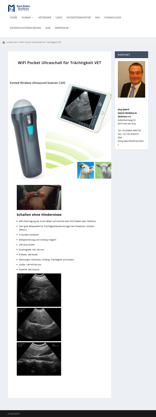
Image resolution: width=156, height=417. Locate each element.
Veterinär (44, 19)
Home (13, 19)
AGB (47, 30)
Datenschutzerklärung (25, 30)
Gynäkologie (112, 19)
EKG (97, 19)
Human (26, 19)
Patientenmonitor (79, 19)
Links (59, 19)
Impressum (62, 30)
